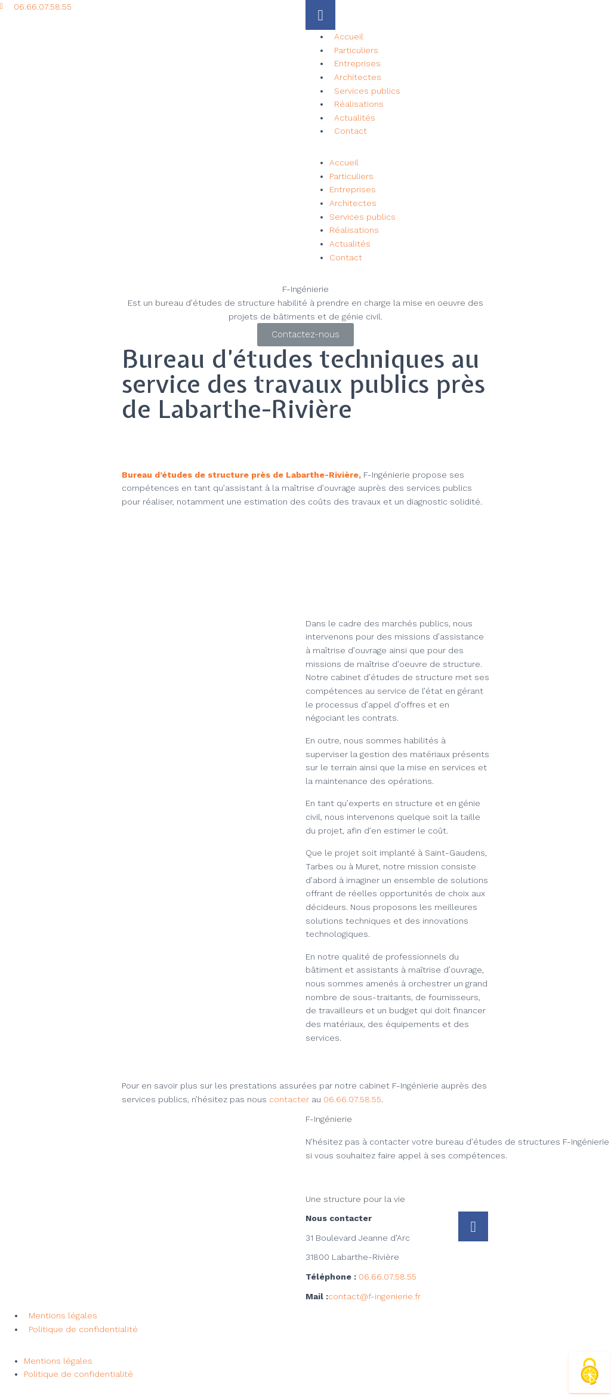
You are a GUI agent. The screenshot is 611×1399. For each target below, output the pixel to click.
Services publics (367, 91)
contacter (289, 1099)
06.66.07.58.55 (352, 1099)
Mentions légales (63, 1315)
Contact (350, 131)
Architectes (357, 77)
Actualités (354, 117)
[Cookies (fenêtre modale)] (589, 1372)
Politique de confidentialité (83, 1329)
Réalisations (359, 104)
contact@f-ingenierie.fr (374, 1296)
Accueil (348, 36)
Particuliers (356, 50)
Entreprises (357, 63)
